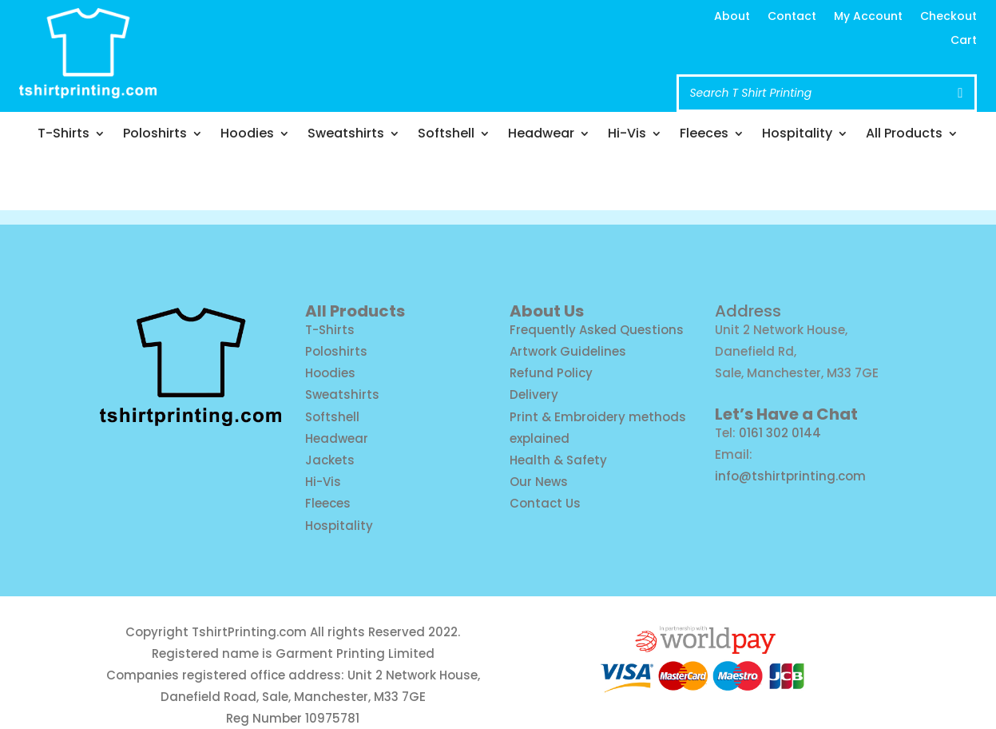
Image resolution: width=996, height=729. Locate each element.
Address (748, 311)
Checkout (948, 17)
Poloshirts (155, 135)
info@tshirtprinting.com (448, 33)
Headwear (541, 135)
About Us (547, 311)
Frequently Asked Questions (597, 329)
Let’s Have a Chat (786, 414)
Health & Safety (558, 460)
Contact (792, 17)
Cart (963, 41)
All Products (904, 135)
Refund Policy (551, 372)
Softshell (446, 135)
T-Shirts (63, 135)
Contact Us (545, 503)
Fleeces (704, 135)
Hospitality (797, 135)
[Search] (960, 93)
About (732, 17)
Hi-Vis (627, 135)
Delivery (534, 394)
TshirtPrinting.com (249, 631)
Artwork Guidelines (568, 351)
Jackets (330, 460)
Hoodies (247, 135)
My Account (868, 17)
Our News (539, 481)
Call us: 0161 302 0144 (436, 64)
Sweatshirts (346, 135)
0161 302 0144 (780, 432)
